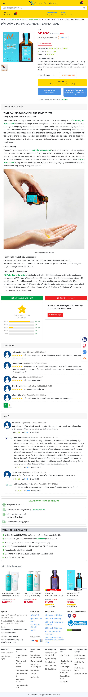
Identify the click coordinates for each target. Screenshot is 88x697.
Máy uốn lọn (34, 670)
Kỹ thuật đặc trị (50, 659)
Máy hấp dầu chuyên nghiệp (35, 656)
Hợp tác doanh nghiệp (6, 657)
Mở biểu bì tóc (50, 662)
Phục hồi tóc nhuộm (20, 681)
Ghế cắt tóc (34, 677)
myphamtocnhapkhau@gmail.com (14, 629)
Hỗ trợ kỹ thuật (50, 649)
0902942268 (11, 633)
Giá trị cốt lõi (34, 615)
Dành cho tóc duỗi (79, 663)
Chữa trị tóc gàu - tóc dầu (22, 656)
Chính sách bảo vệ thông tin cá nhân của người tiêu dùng (54, 640)
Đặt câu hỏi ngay (55, 315)
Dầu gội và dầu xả (65, 656)
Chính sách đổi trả (38, 510)
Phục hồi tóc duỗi (22, 670)
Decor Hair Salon (7, 653)
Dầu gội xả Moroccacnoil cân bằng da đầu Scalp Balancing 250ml (32, 595)
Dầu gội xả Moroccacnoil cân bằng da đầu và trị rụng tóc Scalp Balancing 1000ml (54, 595)
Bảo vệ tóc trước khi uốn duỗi (51, 654)
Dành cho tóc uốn (80, 674)
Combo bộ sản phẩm (65, 677)
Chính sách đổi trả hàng (53, 628)
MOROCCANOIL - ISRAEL (31, 19)
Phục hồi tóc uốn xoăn (22, 686)
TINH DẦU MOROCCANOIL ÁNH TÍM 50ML (76, 595)
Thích (25, 432)
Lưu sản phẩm (45, 44)
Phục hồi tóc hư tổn (21, 675)
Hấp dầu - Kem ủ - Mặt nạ (66, 662)
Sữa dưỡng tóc (65, 667)
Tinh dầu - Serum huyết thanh (66, 671)
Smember (64, 100)
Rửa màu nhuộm (51, 665)
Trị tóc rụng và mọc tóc (21, 662)
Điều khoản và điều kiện (53, 615)
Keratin (18, 667)
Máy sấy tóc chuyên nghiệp (35, 666)
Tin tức (32, 630)
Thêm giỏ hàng (68, 75)
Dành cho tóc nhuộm (79, 669)
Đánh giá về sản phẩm (22, 298)
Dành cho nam (79, 655)
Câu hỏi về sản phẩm (66, 298)
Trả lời (16, 432)
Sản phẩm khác (79, 659)
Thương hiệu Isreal (12, 19)
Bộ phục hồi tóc (50, 669)
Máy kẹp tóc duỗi (36, 661)
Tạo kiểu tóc (64, 682)
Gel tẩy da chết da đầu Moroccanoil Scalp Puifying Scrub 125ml (10, 595)
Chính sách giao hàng (53, 619)
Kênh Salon (5, 649)
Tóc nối (33, 674)
